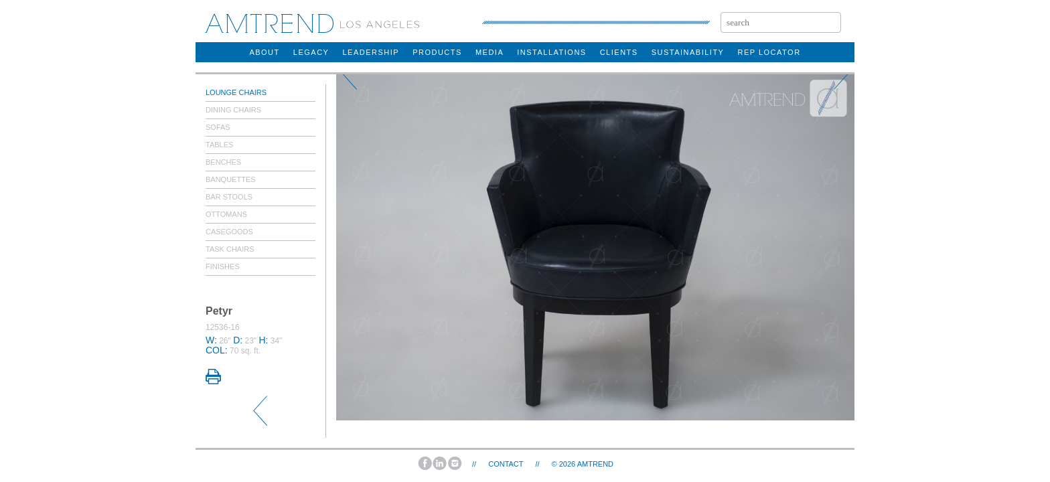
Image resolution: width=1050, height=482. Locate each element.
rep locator (768, 52)
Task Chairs (230, 249)
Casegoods (229, 232)
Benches (223, 162)
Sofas (218, 127)
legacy (311, 52)
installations (551, 52)
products (437, 52)
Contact (505, 464)
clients (619, 52)
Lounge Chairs (236, 92)
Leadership (370, 52)
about (264, 52)
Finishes (223, 266)
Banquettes (231, 179)
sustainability (688, 52)
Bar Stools (229, 197)
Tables (219, 145)
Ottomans (226, 214)
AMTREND (595, 464)
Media (489, 52)
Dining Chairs (233, 110)
